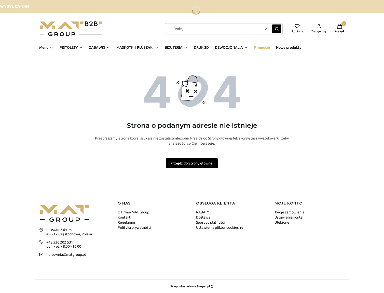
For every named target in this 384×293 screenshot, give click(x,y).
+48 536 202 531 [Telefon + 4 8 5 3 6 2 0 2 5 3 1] (59, 242)
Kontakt (124, 217)
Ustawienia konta (289, 217)
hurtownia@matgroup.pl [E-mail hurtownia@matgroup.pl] (66, 254)
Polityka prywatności (134, 227)
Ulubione (282, 222)
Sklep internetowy (190, 286)
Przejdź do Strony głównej (191, 163)
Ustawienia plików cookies (217, 227)
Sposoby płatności (210, 222)
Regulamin (126, 222)
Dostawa (203, 217)
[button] (276, 28)
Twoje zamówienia (289, 212)
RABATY (202, 212)
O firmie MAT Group (133, 212)
